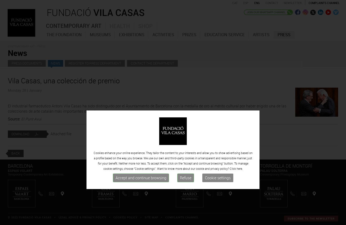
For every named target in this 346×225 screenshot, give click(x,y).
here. (240, 180)
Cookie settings (218, 189)
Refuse (185, 189)
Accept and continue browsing (141, 189)
